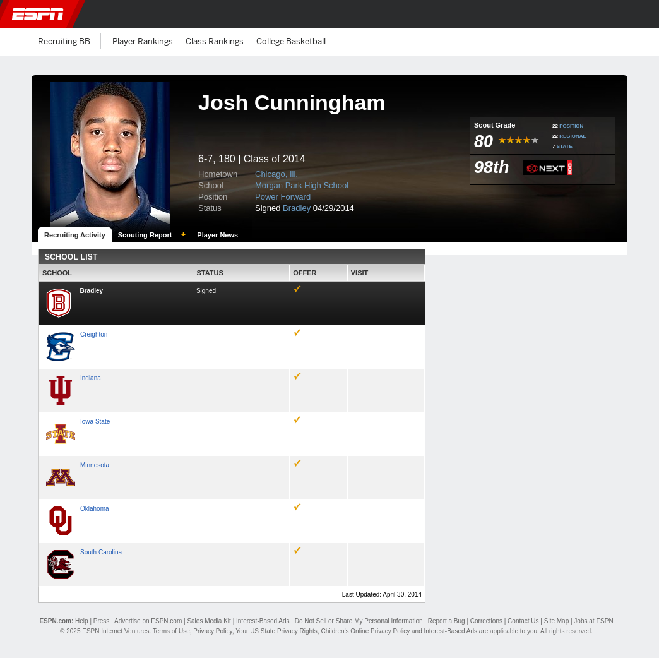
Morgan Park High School (301, 185)
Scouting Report (145, 235)
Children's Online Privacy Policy (365, 631)
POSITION (571, 126)
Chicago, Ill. (276, 174)
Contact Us (523, 621)
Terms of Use (171, 631)
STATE (565, 146)
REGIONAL (572, 136)
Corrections (486, 621)
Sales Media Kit (208, 621)
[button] (642, 14)
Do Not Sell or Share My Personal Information (359, 621)
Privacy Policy (212, 631)
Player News (217, 235)
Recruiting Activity (74, 235)
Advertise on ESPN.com (148, 621)
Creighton (93, 334)
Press (101, 621)
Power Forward (283, 196)
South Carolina (101, 552)
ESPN (38, 14)
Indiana (90, 377)
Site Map (556, 621)
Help (81, 621)
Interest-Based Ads (263, 621)
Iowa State (95, 421)
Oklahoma (94, 508)
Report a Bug (446, 621)
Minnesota (94, 465)
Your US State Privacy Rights (276, 631)
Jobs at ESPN (593, 621)
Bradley (297, 208)
